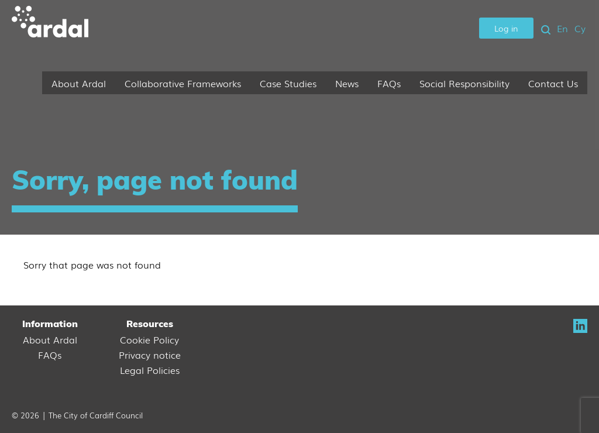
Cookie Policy (149, 339)
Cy (580, 28)
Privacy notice (150, 355)
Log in (506, 28)
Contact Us (553, 83)
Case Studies (288, 83)
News (347, 83)
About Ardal (78, 83)
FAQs (389, 83)
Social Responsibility (464, 83)
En (562, 28)
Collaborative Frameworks (183, 83)
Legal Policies (150, 370)
